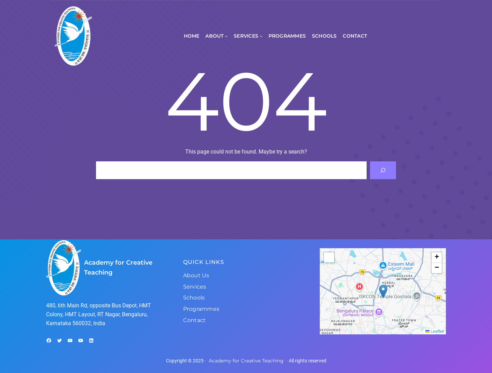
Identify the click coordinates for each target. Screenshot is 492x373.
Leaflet (434, 331)
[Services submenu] (261, 36)
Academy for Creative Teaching (246, 361)
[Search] (383, 170)
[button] (383, 291)
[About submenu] (226, 36)
